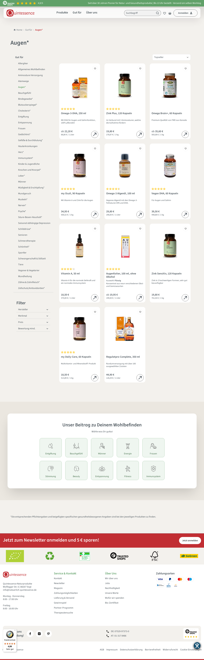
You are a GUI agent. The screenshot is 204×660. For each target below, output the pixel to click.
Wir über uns (111, 578)
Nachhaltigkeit (112, 588)
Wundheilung (25, 276)
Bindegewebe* (25, 99)
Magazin (58, 588)
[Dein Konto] (185, 13)
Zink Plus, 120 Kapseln (119, 113)
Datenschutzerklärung (131, 649)
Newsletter (59, 583)
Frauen (21, 128)
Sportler (22, 252)
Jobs (107, 583)
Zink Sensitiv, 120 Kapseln (167, 273)
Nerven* (22, 205)
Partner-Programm (63, 607)
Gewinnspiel (60, 602)
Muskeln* (22, 199)
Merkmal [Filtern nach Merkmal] (33, 315)
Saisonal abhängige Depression (34, 223)
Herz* (21, 152)
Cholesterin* (24, 110)
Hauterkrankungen (28, 146)
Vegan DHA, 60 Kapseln (165, 193)
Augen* (22, 87)
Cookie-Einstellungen (191, 649)
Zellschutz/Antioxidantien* (31, 288)
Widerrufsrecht (170, 649)
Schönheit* (23, 246)
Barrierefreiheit (152, 649)
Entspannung (25, 122)
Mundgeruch (24, 193)
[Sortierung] (171, 57)
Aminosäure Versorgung (30, 75)
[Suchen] (157, 13)
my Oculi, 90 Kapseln (73, 193)
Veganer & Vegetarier (28, 270)
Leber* (21, 175)
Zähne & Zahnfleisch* (29, 282)
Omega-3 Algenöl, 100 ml (120, 193)
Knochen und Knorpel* (29, 170)
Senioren (22, 235)
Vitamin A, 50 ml (70, 273)
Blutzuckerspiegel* (27, 104)
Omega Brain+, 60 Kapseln (167, 113)
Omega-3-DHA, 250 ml (73, 113)
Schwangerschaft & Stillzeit (32, 258)
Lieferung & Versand (64, 598)
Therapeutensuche (63, 612)
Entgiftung (23, 116)
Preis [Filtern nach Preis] (33, 322)
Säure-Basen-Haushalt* (30, 217)
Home (17, 29)
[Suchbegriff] (139, 13)
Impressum (112, 649)
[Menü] (15, 631)
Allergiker (23, 63)
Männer (22, 181)
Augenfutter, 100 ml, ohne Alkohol (121, 275)
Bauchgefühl (24, 93)
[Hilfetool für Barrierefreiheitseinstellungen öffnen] (197, 645)
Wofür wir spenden (114, 598)
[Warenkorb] (169, 13)
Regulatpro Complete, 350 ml (123, 357)
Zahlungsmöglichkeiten (66, 593)
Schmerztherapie (26, 240)
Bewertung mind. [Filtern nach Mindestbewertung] (33, 328)
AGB (102, 649)
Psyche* (22, 211)
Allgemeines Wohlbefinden (31, 69)
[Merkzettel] (163, 13)
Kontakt (58, 578)
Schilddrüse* (24, 229)
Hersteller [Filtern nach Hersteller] (33, 309)
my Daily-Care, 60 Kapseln (76, 357)
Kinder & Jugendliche (29, 164)
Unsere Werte (111, 593)
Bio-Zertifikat (111, 602)
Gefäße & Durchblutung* (30, 140)
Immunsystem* (25, 158)
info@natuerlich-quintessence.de (19, 590)
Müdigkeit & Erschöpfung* (31, 187)
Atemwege (23, 81)
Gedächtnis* (24, 134)
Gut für (28, 29)
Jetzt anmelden (190, 540)
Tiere (20, 264)
